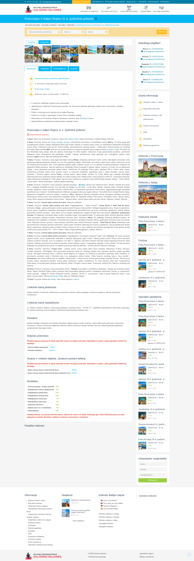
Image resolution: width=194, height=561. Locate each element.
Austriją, (67, 142)
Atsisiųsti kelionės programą (37, 134)
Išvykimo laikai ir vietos (115, 2)
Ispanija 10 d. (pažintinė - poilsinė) (154, 260)
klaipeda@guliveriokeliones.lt (152, 67)
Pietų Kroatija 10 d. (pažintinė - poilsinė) (157, 439)
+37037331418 (156, 56)
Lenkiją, (70, 139)
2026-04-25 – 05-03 (155, 225)
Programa (31, 69)
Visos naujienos (78, 521)
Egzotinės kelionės (129, 9)
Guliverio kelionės (32, 25)
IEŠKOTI (162, 32)
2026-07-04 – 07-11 (155, 428)
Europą (110, 149)
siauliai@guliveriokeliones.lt (153, 74)
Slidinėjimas (145, 9)
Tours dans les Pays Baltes (112, 503)
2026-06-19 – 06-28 (155, 383)
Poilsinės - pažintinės (66, 25)
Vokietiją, (60, 142)
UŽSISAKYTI (152, 480)
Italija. (117, 149)
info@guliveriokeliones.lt (50, 2)
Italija (47, 89)
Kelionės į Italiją (147, 182)
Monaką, (82, 185)
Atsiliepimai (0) (59, 69)
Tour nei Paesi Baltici (109, 509)
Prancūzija (39, 89)
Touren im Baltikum (109, 506)
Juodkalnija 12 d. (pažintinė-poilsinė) (156, 277)
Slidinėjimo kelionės (106, 527)
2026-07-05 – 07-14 (155, 443)
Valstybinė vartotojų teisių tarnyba (40, 545)
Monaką (83, 118)
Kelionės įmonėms (161, 9)
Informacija (97, 2)
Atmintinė (44, 69)
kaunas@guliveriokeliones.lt (153, 59)
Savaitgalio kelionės (106, 523)
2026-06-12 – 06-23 (155, 352)
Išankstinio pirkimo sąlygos (38, 506)
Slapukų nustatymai (146, 557)
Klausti (74, 69)
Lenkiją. (53, 279)
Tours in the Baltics (109, 500)
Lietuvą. (76, 279)
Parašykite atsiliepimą (36, 536)
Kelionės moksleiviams (81, 500)
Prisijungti (164, 2)
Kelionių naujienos (81, 2)
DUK (145, 132)
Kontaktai (142, 2)
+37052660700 (156, 49)
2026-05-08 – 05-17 (155, 263)
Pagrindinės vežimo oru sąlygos (39, 520)
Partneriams (153, 2)
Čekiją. (76, 139)
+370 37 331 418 (31, 2)
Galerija (31, 42)
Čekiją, (53, 142)
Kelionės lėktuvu (109, 9)
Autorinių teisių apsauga (97, 557)
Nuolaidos (147, 139)
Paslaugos (130, 2)
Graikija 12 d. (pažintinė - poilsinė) (154, 349)
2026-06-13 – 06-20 (155, 368)
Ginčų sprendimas (34, 542)
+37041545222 (156, 72)
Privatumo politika (34, 539)
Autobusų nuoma (34, 523)
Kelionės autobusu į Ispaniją (109, 517)
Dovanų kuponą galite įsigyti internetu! (80, 511)
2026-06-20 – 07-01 (155, 281)
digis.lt (151, 553)
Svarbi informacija (151, 126)
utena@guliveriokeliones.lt (152, 82)
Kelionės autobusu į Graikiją (109, 514)
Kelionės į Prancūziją (150, 155)
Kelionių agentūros (151, 145)
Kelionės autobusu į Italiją (108, 520)
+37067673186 (157, 64)
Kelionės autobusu (88, 9)
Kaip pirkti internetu (151, 109)
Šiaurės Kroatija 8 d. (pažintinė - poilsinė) (158, 364)
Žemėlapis (44, 42)
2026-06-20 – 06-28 (155, 398)
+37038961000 (156, 80)
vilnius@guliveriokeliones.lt (152, 51)
